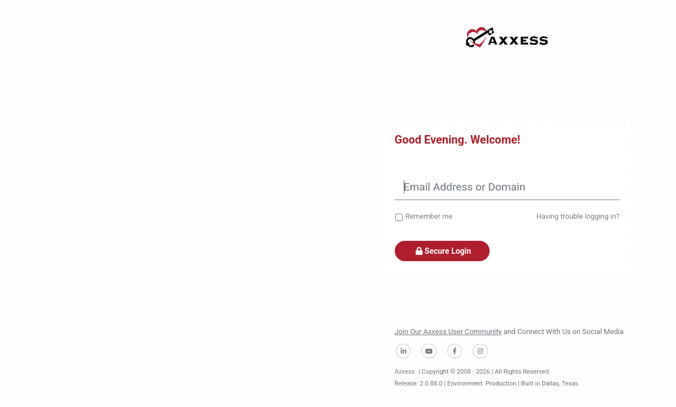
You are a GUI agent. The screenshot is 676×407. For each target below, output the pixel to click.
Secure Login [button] (442, 251)
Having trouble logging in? (578, 216)
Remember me (428, 216)
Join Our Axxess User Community (448, 331)
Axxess (405, 371)
